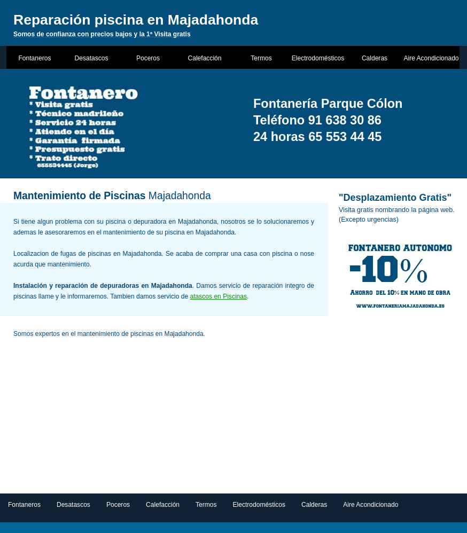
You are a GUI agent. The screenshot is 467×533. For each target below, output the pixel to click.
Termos (261, 58)
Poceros (148, 58)
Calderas (374, 58)
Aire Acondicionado (430, 58)
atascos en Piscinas (218, 296)
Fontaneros (35, 58)
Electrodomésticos (318, 58)
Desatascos (91, 58)
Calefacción (205, 58)
